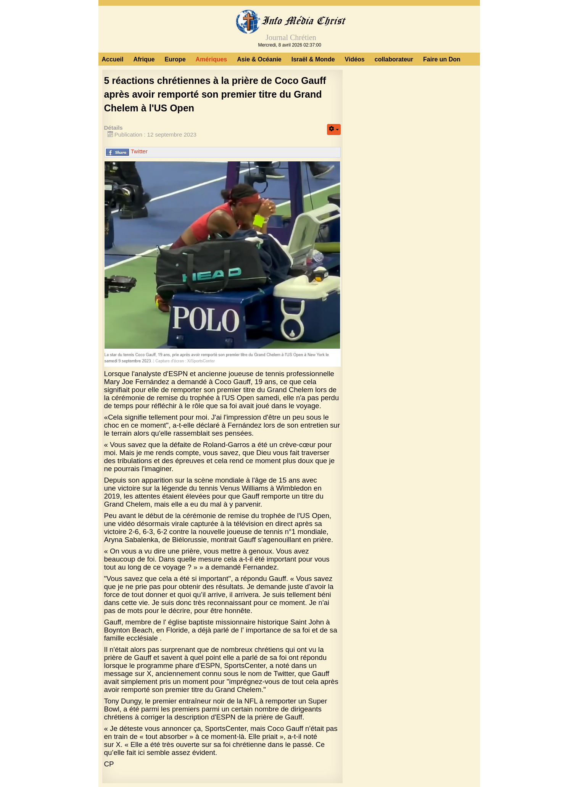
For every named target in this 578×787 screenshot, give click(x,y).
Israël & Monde (313, 59)
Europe (174, 59)
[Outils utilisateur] (334, 129)
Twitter (139, 151)
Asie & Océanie (259, 59)
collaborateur (394, 59)
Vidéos (355, 59)
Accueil (113, 59)
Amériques (211, 59)
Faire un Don (441, 59)
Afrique (144, 59)
